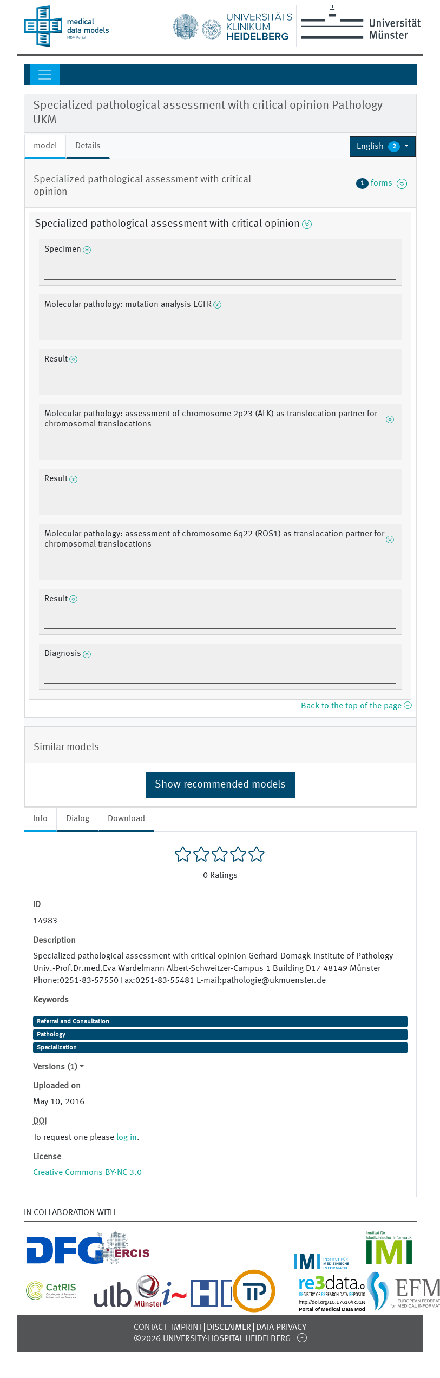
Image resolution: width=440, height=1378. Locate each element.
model (45, 146)
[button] (383, 146)
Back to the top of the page (356, 706)
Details (88, 146)
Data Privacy (281, 1327)
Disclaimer (229, 1327)
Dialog (77, 819)
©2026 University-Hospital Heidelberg (212, 1339)
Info (40, 819)
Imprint (187, 1327)
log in (126, 1137)
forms (381, 183)
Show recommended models (220, 784)
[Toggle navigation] (45, 74)
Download (126, 819)
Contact (150, 1327)
